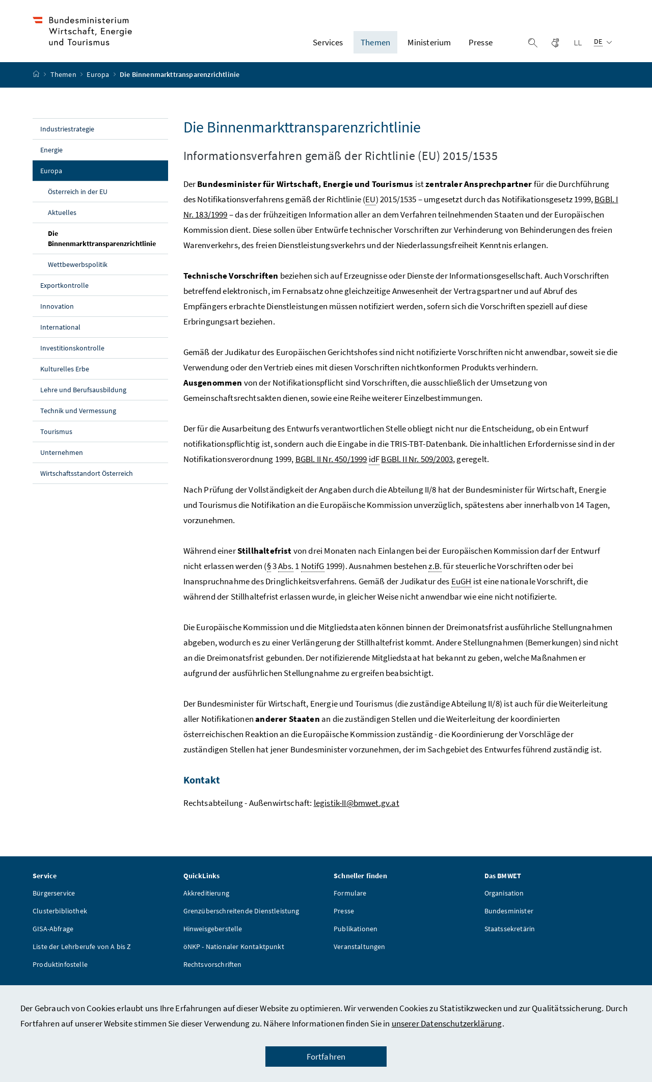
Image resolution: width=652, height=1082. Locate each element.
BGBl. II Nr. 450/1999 (331, 467)
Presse (344, 919)
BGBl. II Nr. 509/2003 (417, 467)
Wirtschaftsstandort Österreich (86, 481)
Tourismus (56, 439)
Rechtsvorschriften (212, 972)
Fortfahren (326, 1056)
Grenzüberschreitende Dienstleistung (241, 919)
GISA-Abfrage (53, 936)
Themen (64, 83)
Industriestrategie (67, 137)
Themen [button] (375, 46)
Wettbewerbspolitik (77, 272)
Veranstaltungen (360, 954)
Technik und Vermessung (78, 418)
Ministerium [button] (429, 46)
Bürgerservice (54, 901)
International (60, 335)
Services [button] (328, 46)
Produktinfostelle (60, 972)
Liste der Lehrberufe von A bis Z (82, 954)
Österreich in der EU (77, 199)
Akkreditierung (206, 901)
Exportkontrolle (64, 293)
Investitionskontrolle (72, 356)
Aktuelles (62, 220)
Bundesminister (508, 919)
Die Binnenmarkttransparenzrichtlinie (108, 246)
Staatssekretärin (509, 936)
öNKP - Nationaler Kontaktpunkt (233, 954)
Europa (99, 83)
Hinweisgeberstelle (212, 936)
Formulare (350, 901)
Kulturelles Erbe (64, 377)
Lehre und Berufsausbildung (83, 397)
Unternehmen (61, 460)
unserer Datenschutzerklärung (447, 1023)
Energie (51, 158)
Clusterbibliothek (60, 919)
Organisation (504, 901)
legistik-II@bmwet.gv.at (356, 811)
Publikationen (355, 936)
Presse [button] (481, 46)
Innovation (57, 314)
